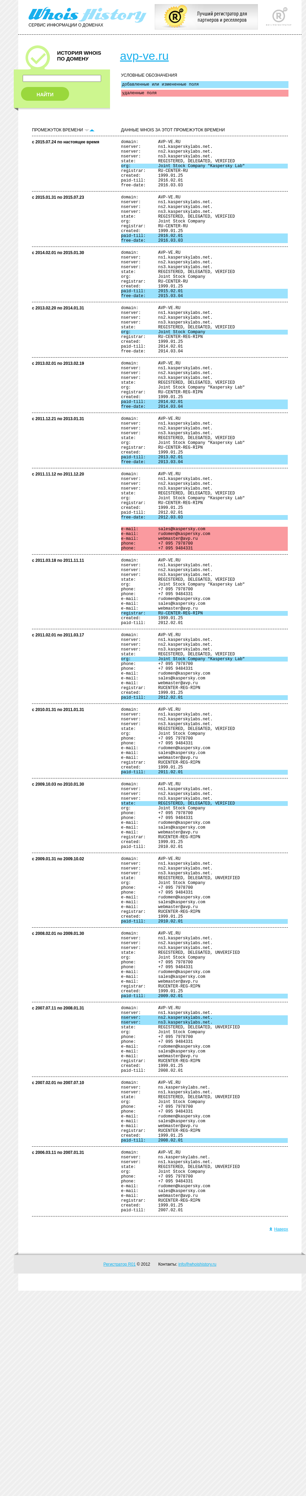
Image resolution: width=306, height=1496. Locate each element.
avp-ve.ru (144, 55)
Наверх (278, 1434)
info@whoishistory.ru (197, 1469)
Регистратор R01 (119, 1469)
